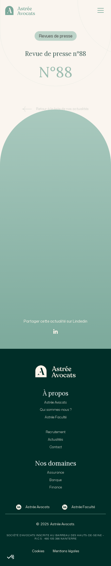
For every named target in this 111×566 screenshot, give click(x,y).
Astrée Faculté (56, 417)
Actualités (55, 439)
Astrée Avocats (55, 402)
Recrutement (56, 431)
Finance (55, 487)
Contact (55, 447)
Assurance (55, 472)
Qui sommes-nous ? (55, 409)
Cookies (38, 551)
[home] (50, 10)
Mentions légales (66, 551)
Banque (55, 480)
